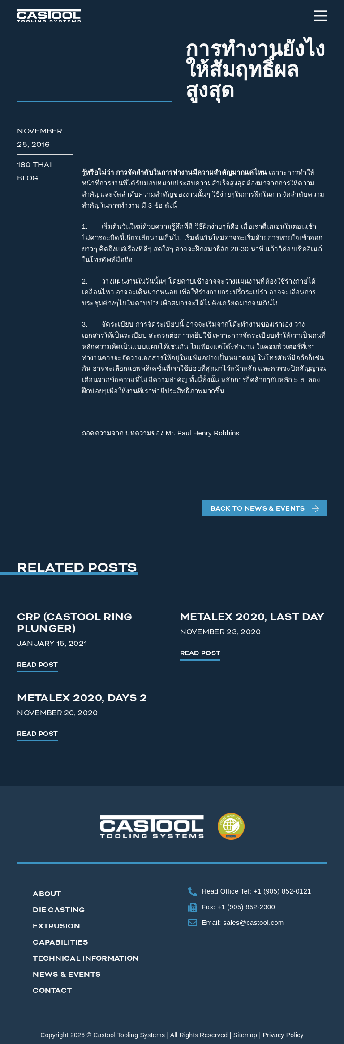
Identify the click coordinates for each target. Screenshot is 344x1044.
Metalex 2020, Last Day (252, 617)
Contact (52, 991)
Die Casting (59, 910)
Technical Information (86, 958)
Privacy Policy (283, 1035)
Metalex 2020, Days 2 (82, 698)
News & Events (67, 975)
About (47, 894)
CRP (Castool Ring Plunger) (74, 623)
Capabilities (60, 942)
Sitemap (245, 1035)
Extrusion (56, 926)
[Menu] (320, 15)
